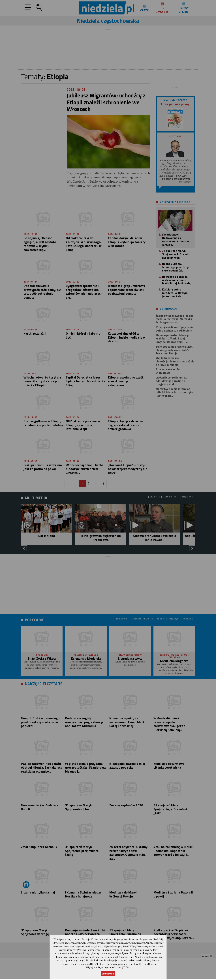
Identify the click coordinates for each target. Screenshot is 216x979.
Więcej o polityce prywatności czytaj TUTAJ (107, 967)
